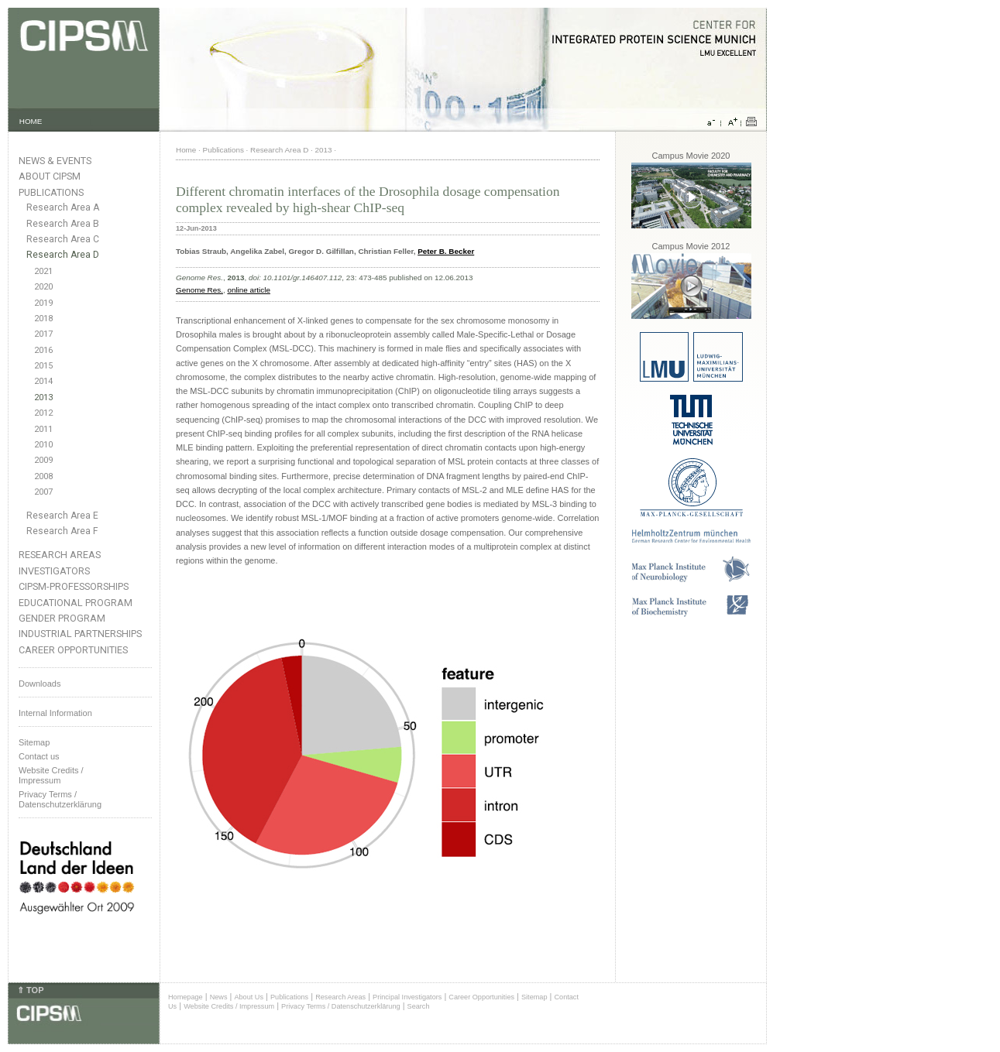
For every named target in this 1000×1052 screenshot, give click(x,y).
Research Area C (62, 239)
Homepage (185, 997)
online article (248, 290)
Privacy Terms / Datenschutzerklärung (60, 799)
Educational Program (75, 602)
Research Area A (62, 207)
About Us (248, 997)
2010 (43, 445)
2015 (43, 366)
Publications (51, 192)
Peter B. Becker (446, 251)
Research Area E (62, 515)
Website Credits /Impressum (51, 775)
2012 (43, 413)
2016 (43, 350)
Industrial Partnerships (80, 633)
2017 (43, 334)
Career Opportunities (73, 650)
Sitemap (34, 742)
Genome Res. (199, 290)
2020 (43, 287)
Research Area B (62, 223)
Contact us (39, 756)
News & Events (55, 160)
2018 (43, 319)
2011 (43, 429)
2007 (43, 492)
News (219, 997)
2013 (43, 397)
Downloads (39, 683)
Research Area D (62, 254)
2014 (43, 381)
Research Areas (60, 554)
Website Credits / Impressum (229, 1006)
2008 (43, 476)
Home (186, 150)
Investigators (54, 571)
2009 (43, 460)
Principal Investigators (407, 997)
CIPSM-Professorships (74, 586)
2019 (43, 303)
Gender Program (62, 618)
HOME (31, 121)
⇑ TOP (30, 990)
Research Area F (62, 531)
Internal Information (55, 713)
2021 (43, 271)
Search (418, 1006)
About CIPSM (50, 176)
